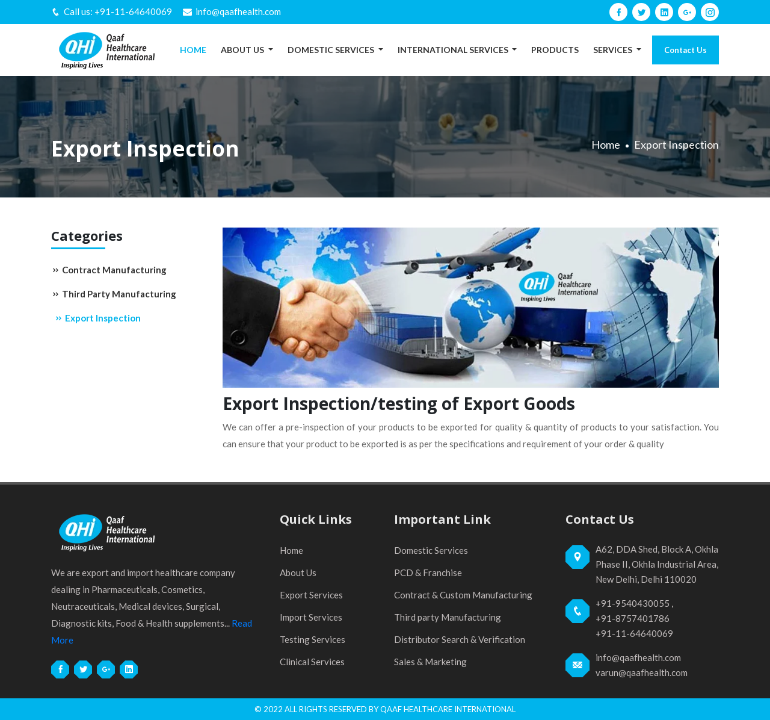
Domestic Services (431, 550)
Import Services (311, 617)
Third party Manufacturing (447, 617)
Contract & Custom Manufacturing (463, 594)
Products (555, 50)
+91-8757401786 (633, 618)
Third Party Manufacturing (113, 293)
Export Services (311, 594)
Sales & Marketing (430, 661)
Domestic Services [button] (332, 50)
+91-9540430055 (633, 603)
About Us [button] (243, 50)
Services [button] (613, 50)
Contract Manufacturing (109, 269)
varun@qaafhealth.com (642, 672)
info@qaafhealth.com (238, 11)
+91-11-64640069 (133, 11)
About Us (298, 572)
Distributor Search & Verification (459, 639)
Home (193, 50)
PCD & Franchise (428, 572)
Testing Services (312, 639)
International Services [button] (454, 50)
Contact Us (685, 50)
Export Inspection (97, 317)
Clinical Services (312, 661)
